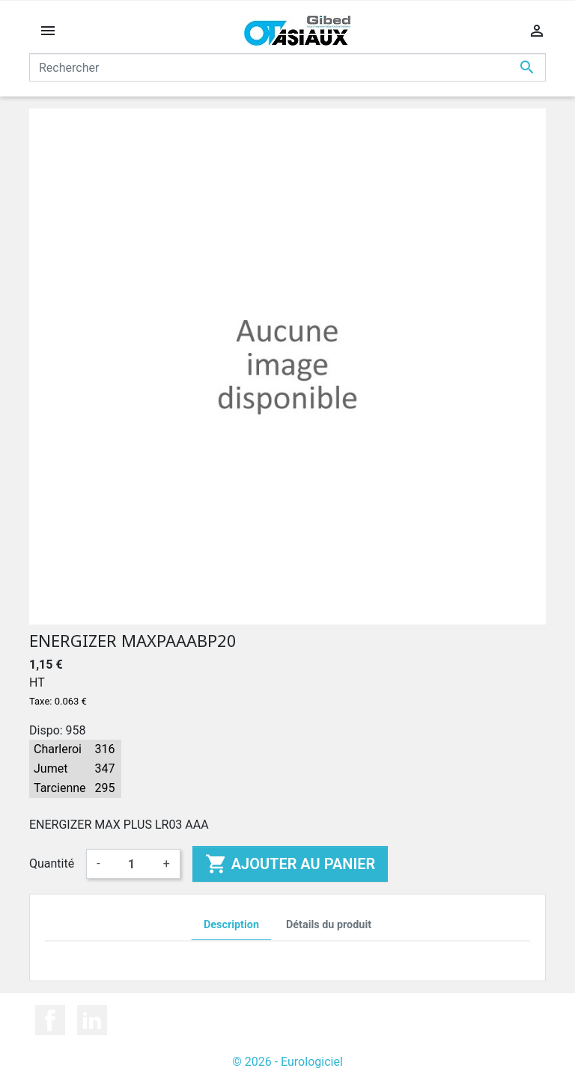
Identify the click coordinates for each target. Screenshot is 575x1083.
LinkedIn (92, 1020)
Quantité (51, 863)
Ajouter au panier (290, 864)
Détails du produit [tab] (328, 924)
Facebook (50, 1020)
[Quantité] (131, 864)
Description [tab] (231, 924)
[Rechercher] (287, 67)
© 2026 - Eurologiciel (287, 1062)
